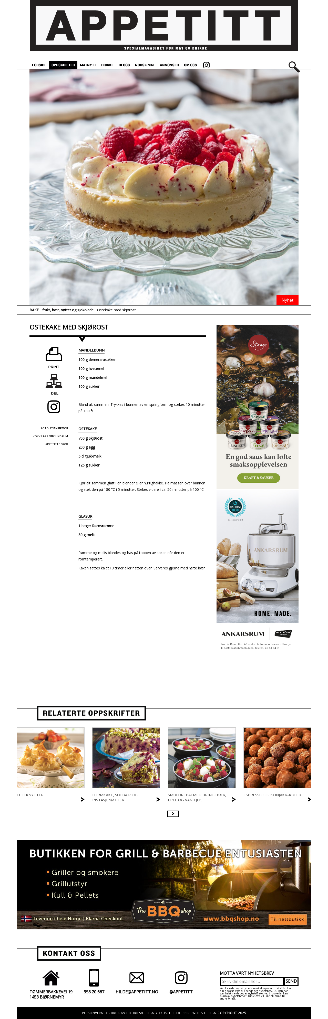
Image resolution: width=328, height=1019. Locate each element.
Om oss (190, 65)
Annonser (169, 65)
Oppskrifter (63, 65)
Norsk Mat (145, 65)
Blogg (124, 65)
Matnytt (88, 65)
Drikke (107, 65)
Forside (39, 65)
